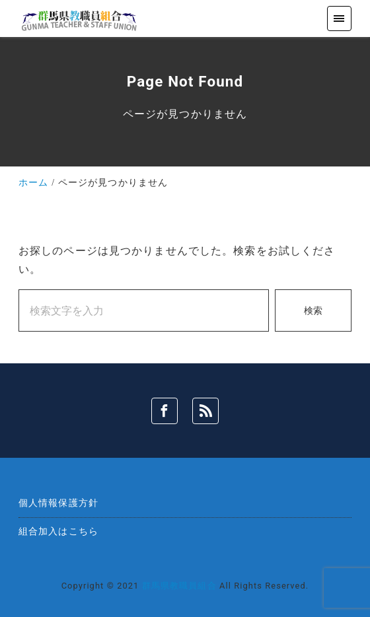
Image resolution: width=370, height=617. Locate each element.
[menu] (339, 18)
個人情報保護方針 (58, 503)
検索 (313, 310)
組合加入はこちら (58, 531)
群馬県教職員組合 (179, 586)
